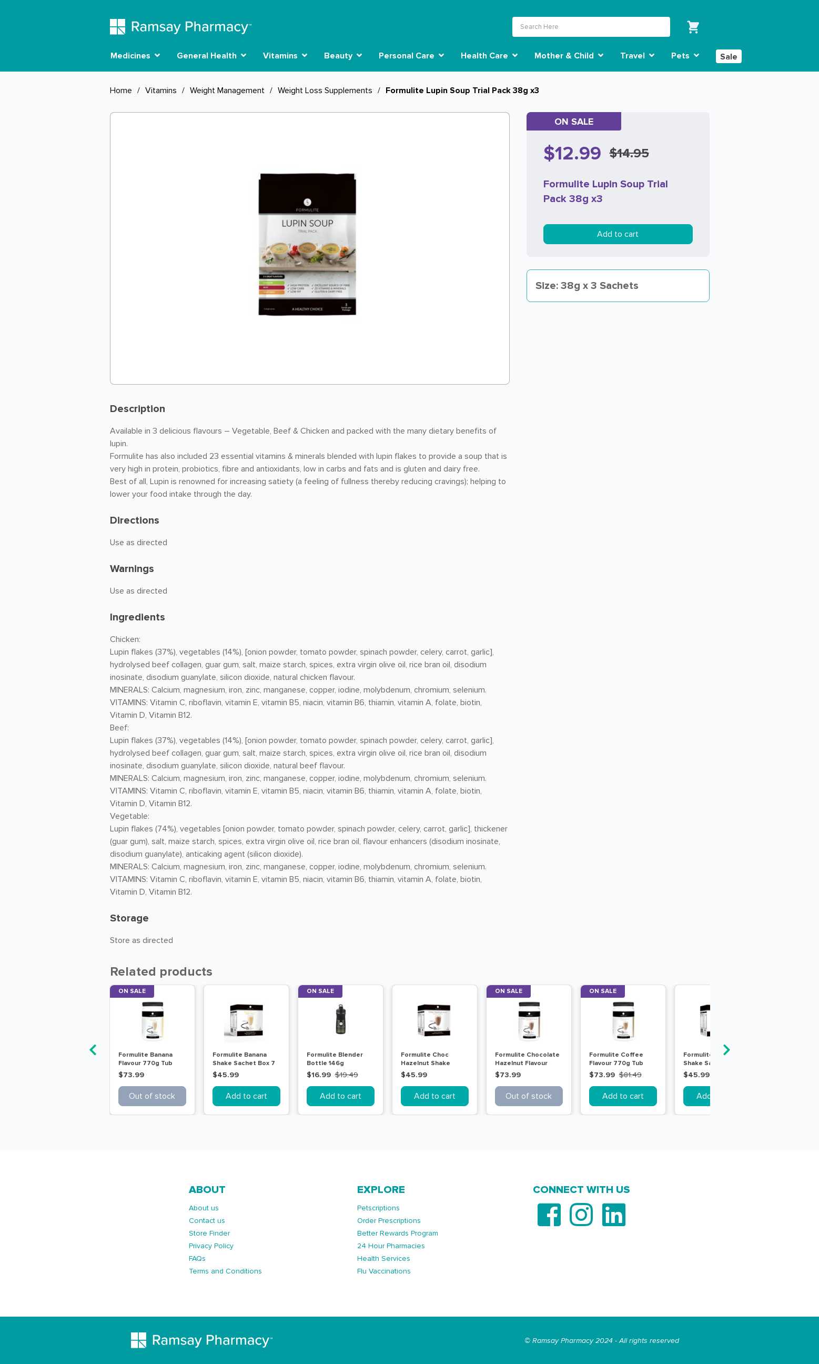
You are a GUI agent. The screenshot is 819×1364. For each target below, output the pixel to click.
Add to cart (618, 234)
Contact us (207, 1220)
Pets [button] (685, 56)
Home (121, 90)
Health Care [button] (489, 56)
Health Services (383, 1258)
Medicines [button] (135, 56)
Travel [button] (637, 56)
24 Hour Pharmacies (391, 1245)
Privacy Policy (211, 1245)
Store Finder (209, 1233)
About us (204, 1207)
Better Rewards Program (397, 1233)
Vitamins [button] (285, 56)
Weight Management (227, 90)
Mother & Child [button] (568, 56)
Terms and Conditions (225, 1271)
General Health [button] (211, 56)
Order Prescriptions (389, 1220)
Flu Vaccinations (384, 1271)
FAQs (197, 1258)
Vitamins (161, 90)
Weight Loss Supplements (325, 90)
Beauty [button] (343, 56)
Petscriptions (378, 1207)
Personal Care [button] (411, 56)
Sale (728, 57)
